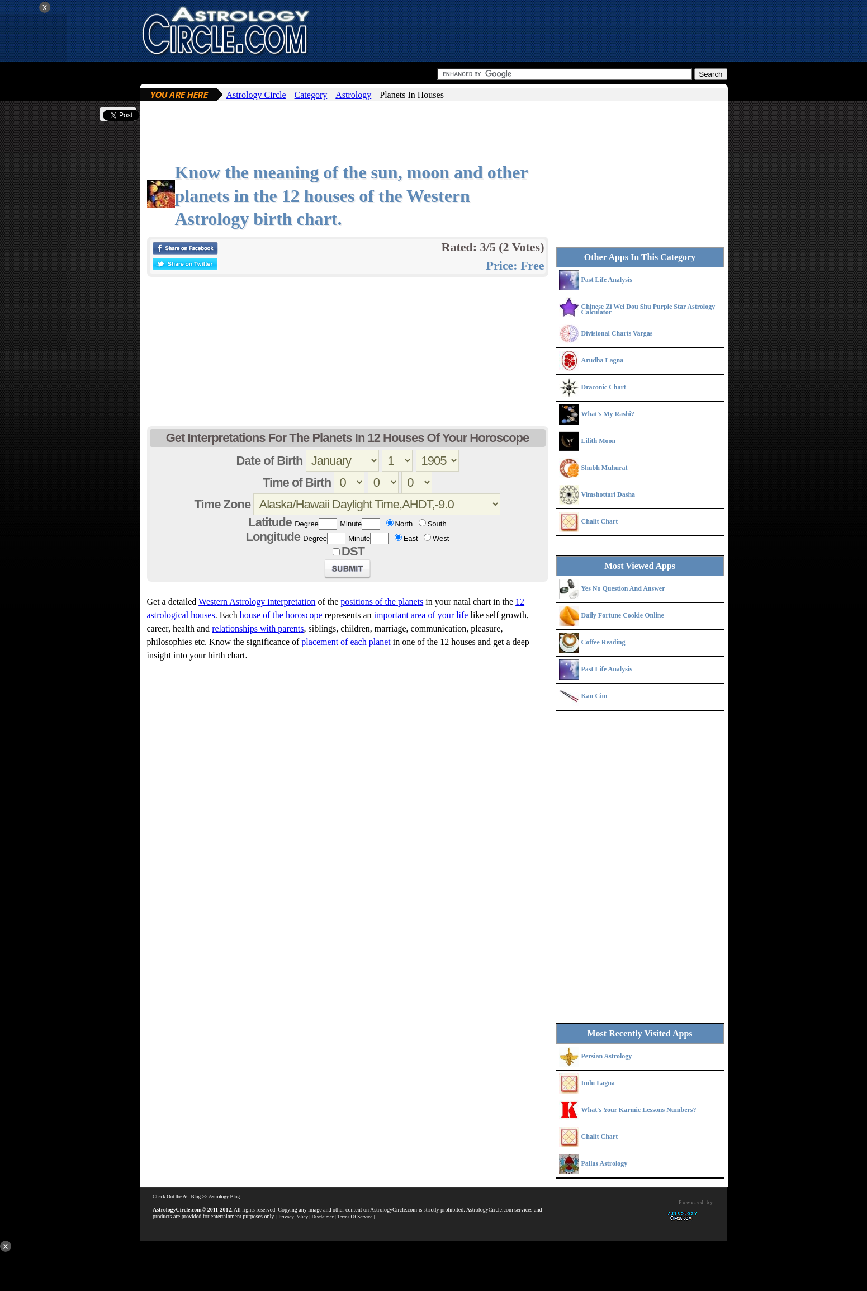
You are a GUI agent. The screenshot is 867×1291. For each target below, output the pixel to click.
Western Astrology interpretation (256, 601)
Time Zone (223, 504)
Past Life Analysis (606, 280)
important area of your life (421, 615)
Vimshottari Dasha (608, 494)
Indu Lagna (598, 1083)
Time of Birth (297, 482)
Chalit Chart (599, 521)
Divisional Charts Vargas (617, 333)
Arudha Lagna (602, 360)
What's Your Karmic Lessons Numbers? (639, 1110)
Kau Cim (594, 696)
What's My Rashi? (607, 414)
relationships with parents (258, 628)
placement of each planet (345, 642)
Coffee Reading (603, 642)
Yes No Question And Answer (623, 588)
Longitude (273, 537)
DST (353, 551)
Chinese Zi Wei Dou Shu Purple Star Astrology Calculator (648, 309)
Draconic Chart (603, 387)
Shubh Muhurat (604, 468)
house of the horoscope (281, 615)
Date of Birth (269, 461)
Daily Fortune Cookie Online (622, 615)
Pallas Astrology (604, 1163)
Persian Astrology (606, 1056)
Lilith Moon (598, 441)
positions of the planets (381, 601)
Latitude (270, 522)
